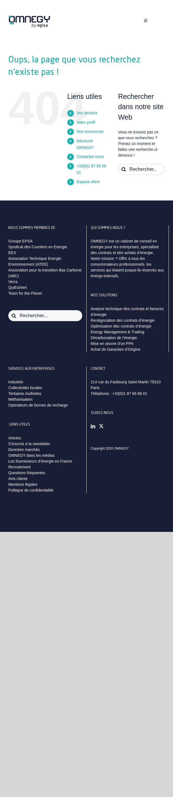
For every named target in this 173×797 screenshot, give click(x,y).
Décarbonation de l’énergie (114, 338)
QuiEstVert (17, 287)
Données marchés (24, 449)
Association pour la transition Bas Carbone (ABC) (45, 273)
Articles (14, 438)
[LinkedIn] (93, 426)
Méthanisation (20, 399)
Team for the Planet (25, 293)
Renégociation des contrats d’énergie (123, 320)
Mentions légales (22, 484)
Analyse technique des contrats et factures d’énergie (127, 312)
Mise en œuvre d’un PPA (112, 343)
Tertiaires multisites (24, 393)
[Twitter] (101, 426)
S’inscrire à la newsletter (29, 444)
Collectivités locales (25, 388)
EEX (12, 252)
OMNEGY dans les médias (31, 455)
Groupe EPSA (20, 241)
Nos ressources (90, 131)
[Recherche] (123, 169)
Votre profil (86, 122)
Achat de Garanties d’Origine (116, 349)
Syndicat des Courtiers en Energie (37, 247)
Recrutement (19, 467)
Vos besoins (87, 113)
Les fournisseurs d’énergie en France (40, 461)
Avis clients (18, 478)
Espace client (88, 182)
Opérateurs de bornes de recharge (38, 405)
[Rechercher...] (141, 169)
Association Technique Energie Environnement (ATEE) (34, 261)
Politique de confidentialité (30, 490)
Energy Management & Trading (117, 332)
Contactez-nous (90, 156)
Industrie (15, 382)
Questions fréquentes (26, 473)
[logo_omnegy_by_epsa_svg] (29, 17)
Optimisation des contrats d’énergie (121, 326)
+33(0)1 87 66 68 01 (129, 393)
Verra (12, 281)
